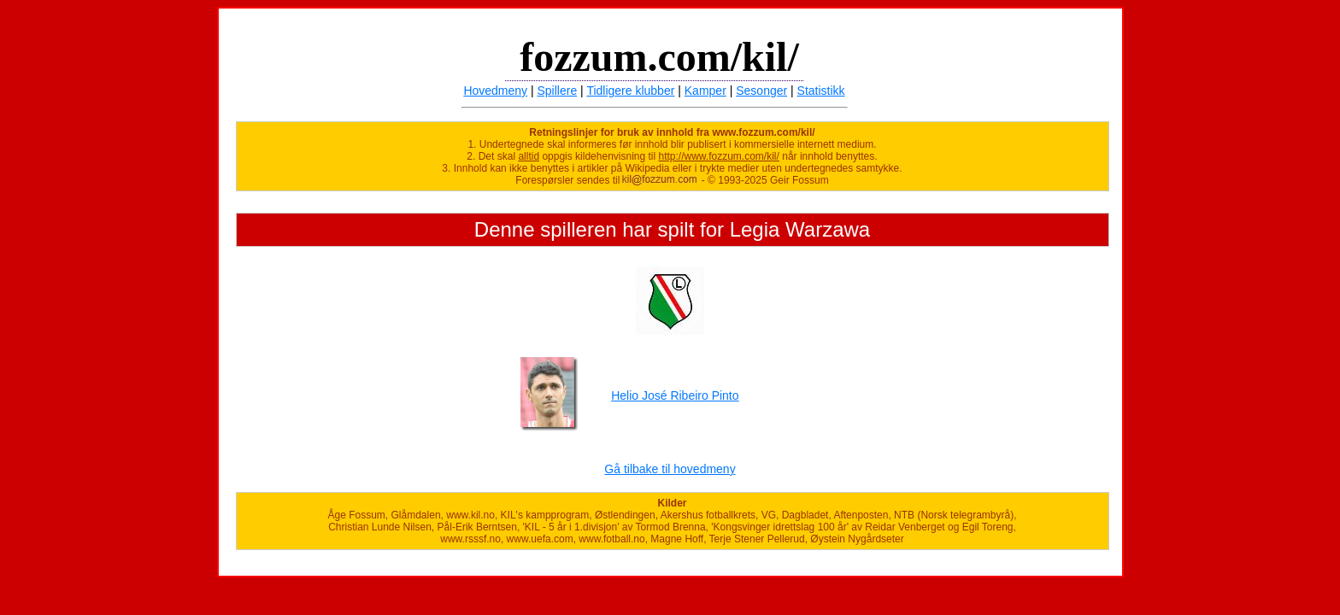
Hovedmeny (495, 90)
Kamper (705, 90)
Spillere (558, 90)
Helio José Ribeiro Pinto (674, 395)
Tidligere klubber (630, 90)
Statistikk (821, 90)
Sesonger (761, 90)
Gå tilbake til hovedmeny (669, 469)
